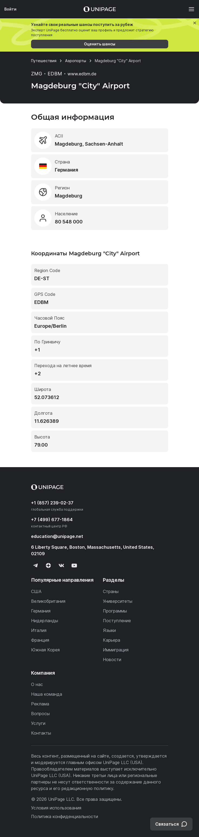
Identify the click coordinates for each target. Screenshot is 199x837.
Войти (10, 9)
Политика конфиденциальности (64, 816)
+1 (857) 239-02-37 (52, 502)
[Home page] (99, 9)
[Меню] (189, 9)
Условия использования (56, 808)
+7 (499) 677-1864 (52, 519)
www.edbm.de (82, 73)
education (57, 536)
